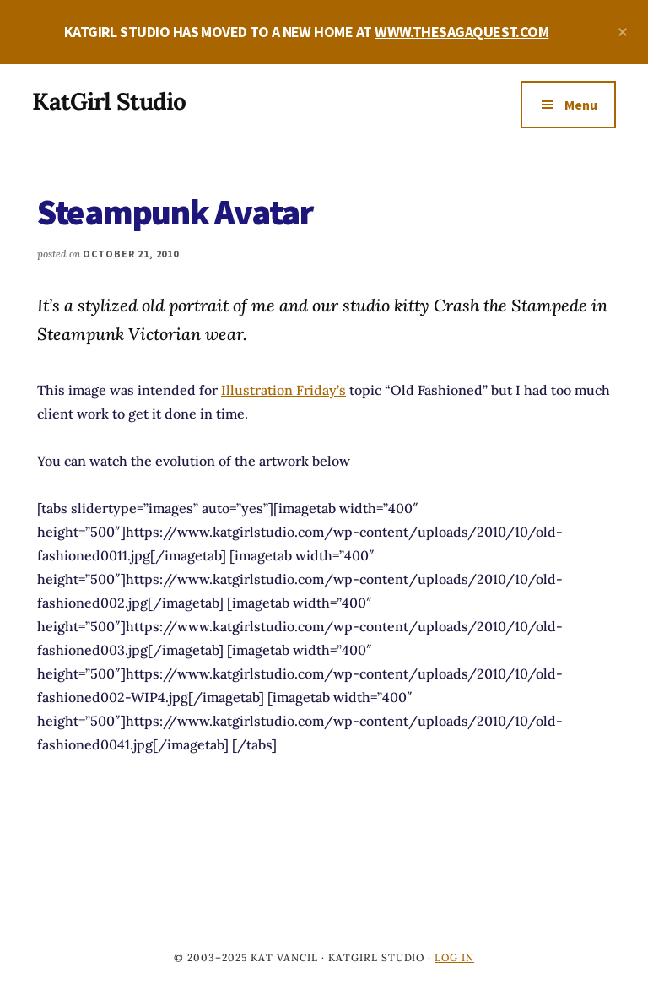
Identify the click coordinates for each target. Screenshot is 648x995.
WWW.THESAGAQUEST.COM (461, 31)
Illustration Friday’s (283, 389)
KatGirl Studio (109, 101)
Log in (454, 957)
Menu (580, 104)
